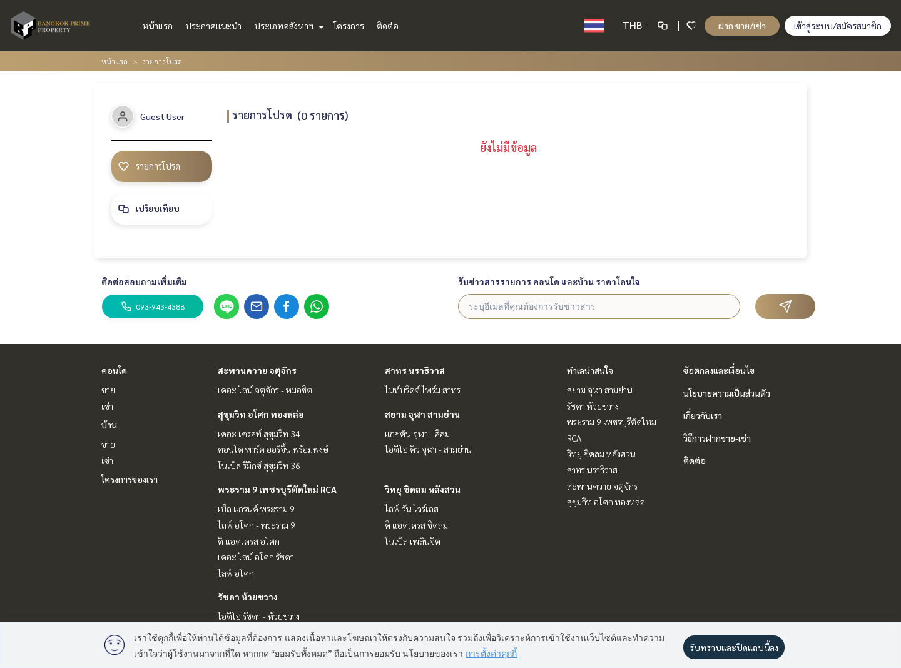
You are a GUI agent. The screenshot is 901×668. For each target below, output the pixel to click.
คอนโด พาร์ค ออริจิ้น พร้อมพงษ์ (273, 449)
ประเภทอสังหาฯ (287, 25)
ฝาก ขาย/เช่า (742, 25)
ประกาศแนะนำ (213, 25)
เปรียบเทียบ (149, 208)
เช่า (107, 406)
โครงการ (348, 25)
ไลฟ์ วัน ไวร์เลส (412, 508)
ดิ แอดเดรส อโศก (249, 541)
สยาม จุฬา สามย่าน (422, 414)
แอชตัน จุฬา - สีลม (417, 433)
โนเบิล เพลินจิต (412, 541)
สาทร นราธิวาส (415, 370)
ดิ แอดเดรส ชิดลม (416, 524)
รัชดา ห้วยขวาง (248, 596)
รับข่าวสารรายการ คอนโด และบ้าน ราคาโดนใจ (549, 281)
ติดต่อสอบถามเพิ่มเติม (144, 281)
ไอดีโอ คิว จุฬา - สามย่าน (428, 449)
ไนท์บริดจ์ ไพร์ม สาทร (423, 389)
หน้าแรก (157, 25)
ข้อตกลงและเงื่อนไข (719, 370)
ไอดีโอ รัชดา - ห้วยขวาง (259, 616)
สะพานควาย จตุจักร (257, 370)
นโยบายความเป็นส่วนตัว (726, 392)
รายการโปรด (150, 166)
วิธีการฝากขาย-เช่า (717, 437)
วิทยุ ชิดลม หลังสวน (423, 489)
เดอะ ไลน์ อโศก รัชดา (256, 556)
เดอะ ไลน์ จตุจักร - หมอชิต (265, 389)
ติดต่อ (388, 25)
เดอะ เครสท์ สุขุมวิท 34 (259, 433)
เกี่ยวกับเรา (702, 415)
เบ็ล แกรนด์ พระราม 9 (256, 508)
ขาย (108, 389)
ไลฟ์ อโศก (236, 573)
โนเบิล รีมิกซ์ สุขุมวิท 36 (259, 465)
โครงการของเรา (129, 479)
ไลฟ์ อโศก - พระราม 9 (256, 524)
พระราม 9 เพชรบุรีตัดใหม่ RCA (277, 489)
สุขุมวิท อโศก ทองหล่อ (261, 414)
